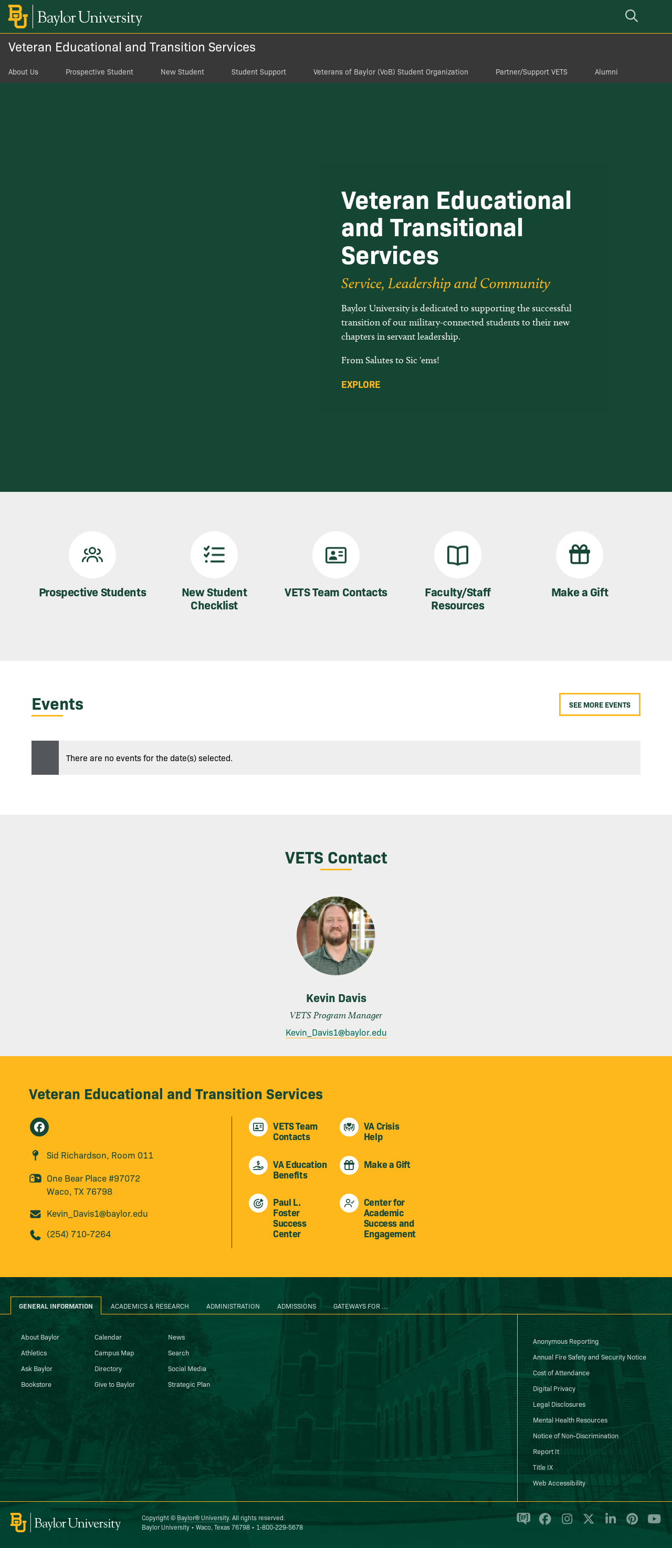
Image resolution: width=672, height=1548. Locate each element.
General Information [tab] (56, 1305)
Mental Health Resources (570, 1419)
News (176, 1336)
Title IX (543, 1466)
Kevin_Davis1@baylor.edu (336, 1032)
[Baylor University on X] (586, 1523)
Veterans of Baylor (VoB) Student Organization (390, 71)
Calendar (108, 1336)
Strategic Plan (189, 1383)
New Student (182, 71)
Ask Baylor (36, 1368)
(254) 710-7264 (79, 1233)
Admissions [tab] (296, 1305)
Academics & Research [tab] (150, 1305)
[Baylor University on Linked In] (609, 1523)
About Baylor (40, 1336)
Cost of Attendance (561, 1372)
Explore (361, 384)
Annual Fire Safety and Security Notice (589, 1356)
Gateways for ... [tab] (360, 1305)
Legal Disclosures (559, 1403)
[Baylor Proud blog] (521, 1523)
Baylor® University (203, 1517)
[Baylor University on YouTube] (652, 1523)
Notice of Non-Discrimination (575, 1435)
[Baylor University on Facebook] (543, 1523)
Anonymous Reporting (566, 1340)
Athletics (34, 1352)
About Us (23, 71)
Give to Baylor (114, 1383)
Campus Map (114, 1352)
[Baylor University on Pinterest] (630, 1523)
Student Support (259, 71)
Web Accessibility (559, 1482)
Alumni (606, 71)
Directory (108, 1368)
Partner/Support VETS (532, 71)
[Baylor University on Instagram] (565, 1523)
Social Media (187, 1368)
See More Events (600, 704)
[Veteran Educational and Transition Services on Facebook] (39, 1127)
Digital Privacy (554, 1388)
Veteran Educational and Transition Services (132, 46)
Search (178, 1352)
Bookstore (36, 1383)
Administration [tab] (233, 1305)
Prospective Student (99, 71)
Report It (546, 1451)
